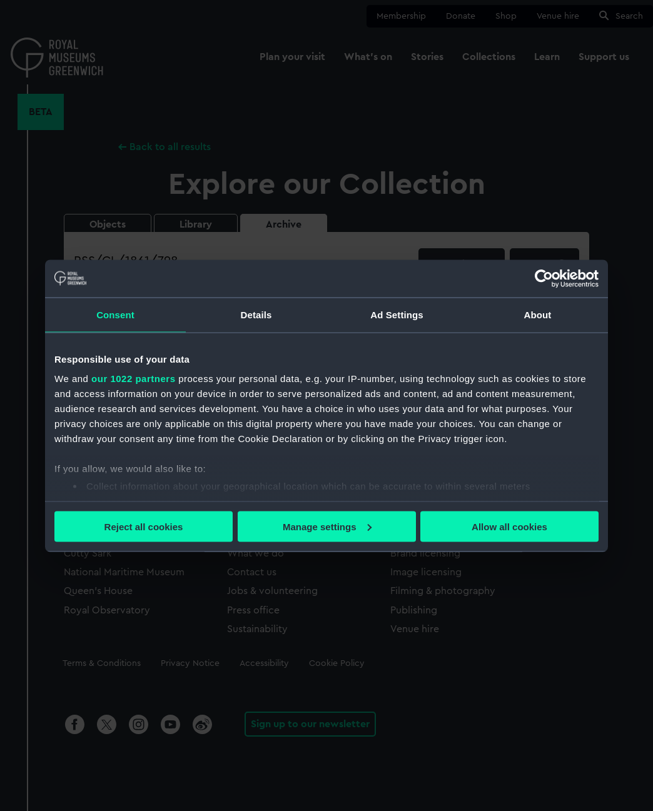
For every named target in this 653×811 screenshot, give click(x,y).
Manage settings (327, 526)
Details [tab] (256, 314)
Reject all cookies (143, 526)
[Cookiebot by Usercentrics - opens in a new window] (544, 278)
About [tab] (538, 314)
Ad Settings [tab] (396, 314)
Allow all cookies (509, 526)
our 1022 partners (133, 378)
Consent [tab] (115, 314)
